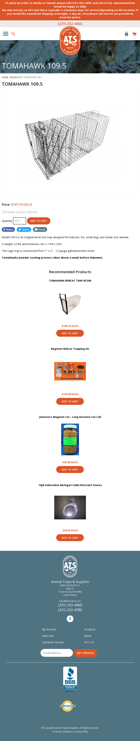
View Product (70, 303)
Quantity (7, 220)
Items (134, 34)
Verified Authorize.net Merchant (67, 706)
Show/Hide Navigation (6, 34)
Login (126, 34)
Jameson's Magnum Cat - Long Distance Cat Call (70, 417)
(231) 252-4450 (70, 23)
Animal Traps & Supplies (70, 40)
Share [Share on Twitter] (24, 229)
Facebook (70, 618)
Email (40, 229)
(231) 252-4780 (70, 609)
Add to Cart (70, 333)
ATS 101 (89, 642)
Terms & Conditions (62, 731)
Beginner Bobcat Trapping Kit (70, 348)
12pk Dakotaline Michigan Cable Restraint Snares (70, 485)
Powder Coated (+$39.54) (21, 212)
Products (89, 629)
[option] (70, 143)
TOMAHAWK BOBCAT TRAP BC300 (70, 280)
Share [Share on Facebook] (8, 229)
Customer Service (53, 642)
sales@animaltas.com (70, 601)
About (87, 636)
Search (13, 34)
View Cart (48, 636)
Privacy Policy (81, 731)
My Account (49, 629)
